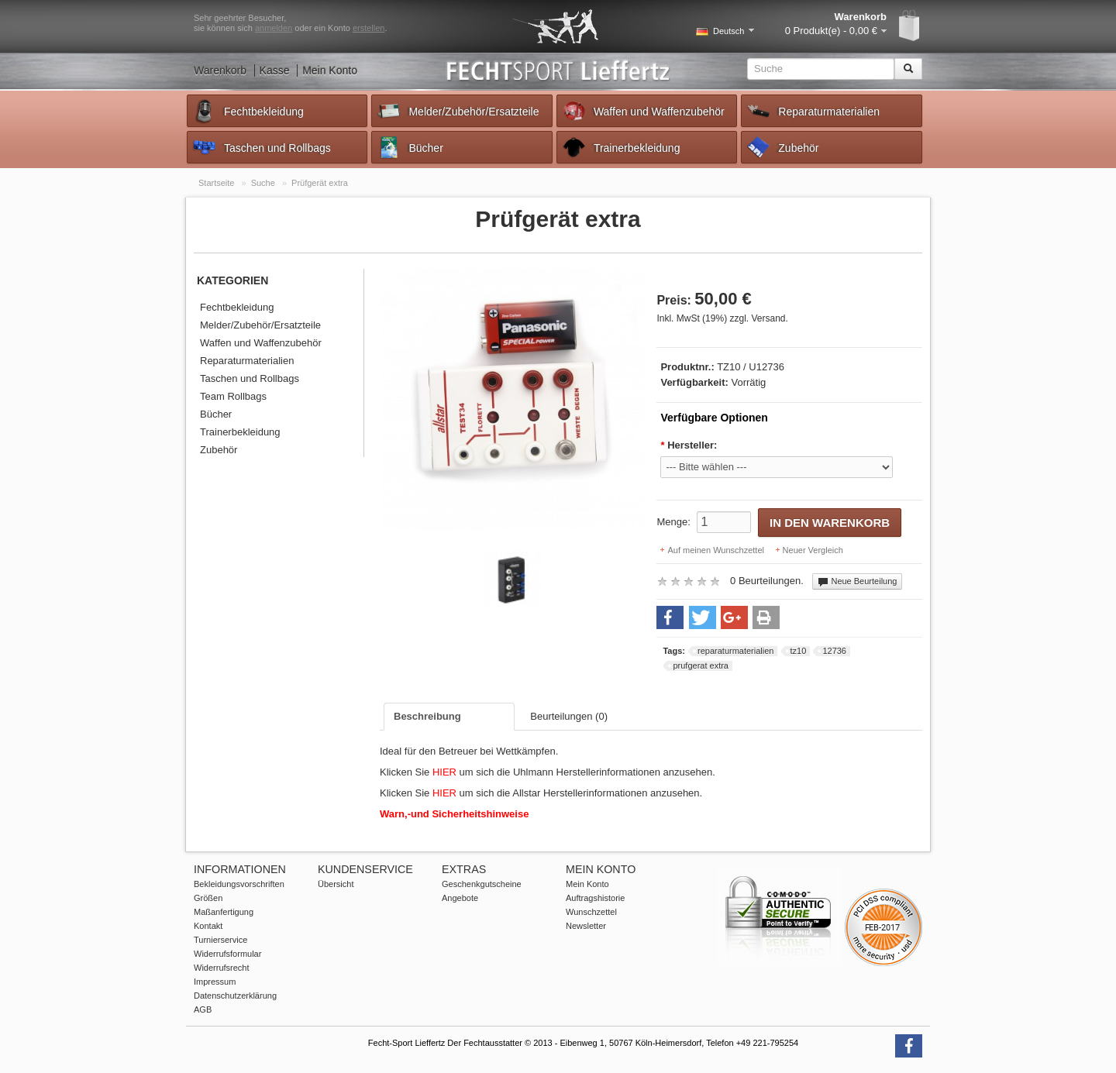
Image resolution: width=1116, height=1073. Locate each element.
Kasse (275, 70)
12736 (834, 650)
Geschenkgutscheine (482, 884)
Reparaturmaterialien (813, 111)
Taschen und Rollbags (261, 147)
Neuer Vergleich (813, 550)
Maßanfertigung (223, 912)
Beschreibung (427, 716)
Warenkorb (220, 70)
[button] (670, 617)
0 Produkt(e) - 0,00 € (831, 30)
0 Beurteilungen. (767, 580)
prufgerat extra (700, 665)
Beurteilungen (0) (569, 716)
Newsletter (586, 925)
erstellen (369, 28)
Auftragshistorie (595, 898)
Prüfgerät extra (319, 182)
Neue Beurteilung (857, 581)
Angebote (460, 898)
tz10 (798, 650)
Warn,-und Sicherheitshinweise (454, 814)
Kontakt (208, 925)
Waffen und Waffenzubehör (643, 111)
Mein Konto (329, 70)
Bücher (409, 147)
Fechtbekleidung (247, 111)
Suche (263, 182)
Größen (208, 898)
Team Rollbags (233, 396)
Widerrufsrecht (222, 967)
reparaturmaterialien (735, 650)
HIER (446, 772)
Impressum (215, 981)
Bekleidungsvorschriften (239, 884)
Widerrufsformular (227, 953)
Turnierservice (220, 939)
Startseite (216, 182)
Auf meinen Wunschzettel (715, 550)
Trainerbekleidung (620, 147)
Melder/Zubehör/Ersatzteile (457, 111)
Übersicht (335, 884)
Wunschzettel (591, 912)
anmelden (273, 28)
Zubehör (782, 147)
